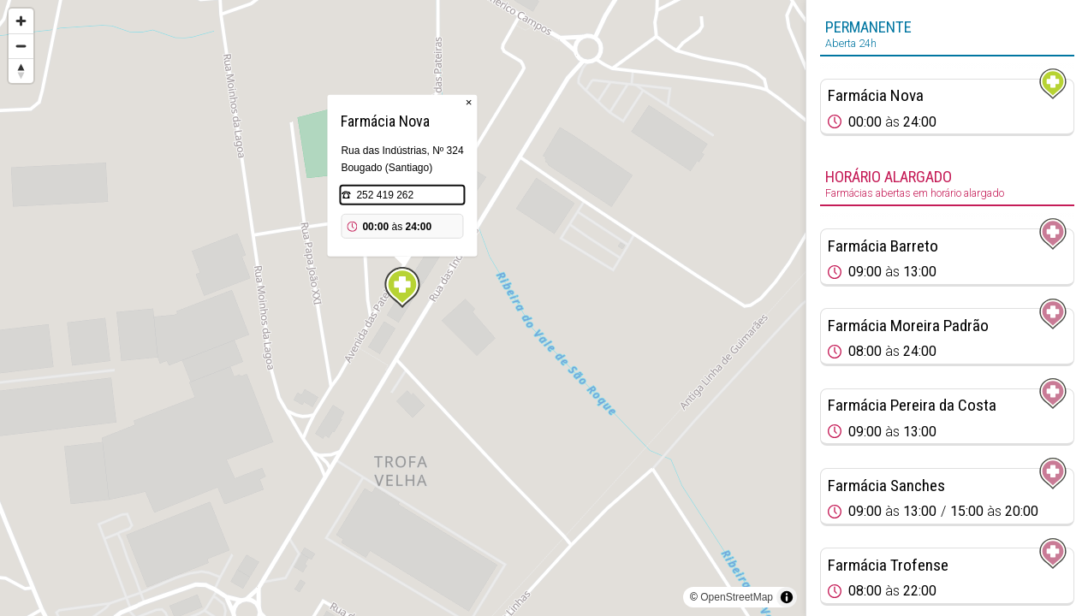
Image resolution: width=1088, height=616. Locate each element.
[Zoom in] (21, 21)
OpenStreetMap (736, 597)
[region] (403, 308)
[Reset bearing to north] (21, 70)
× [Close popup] (469, 102)
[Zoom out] (21, 45)
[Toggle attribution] (786, 597)
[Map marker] (402, 287)
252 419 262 (384, 195)
